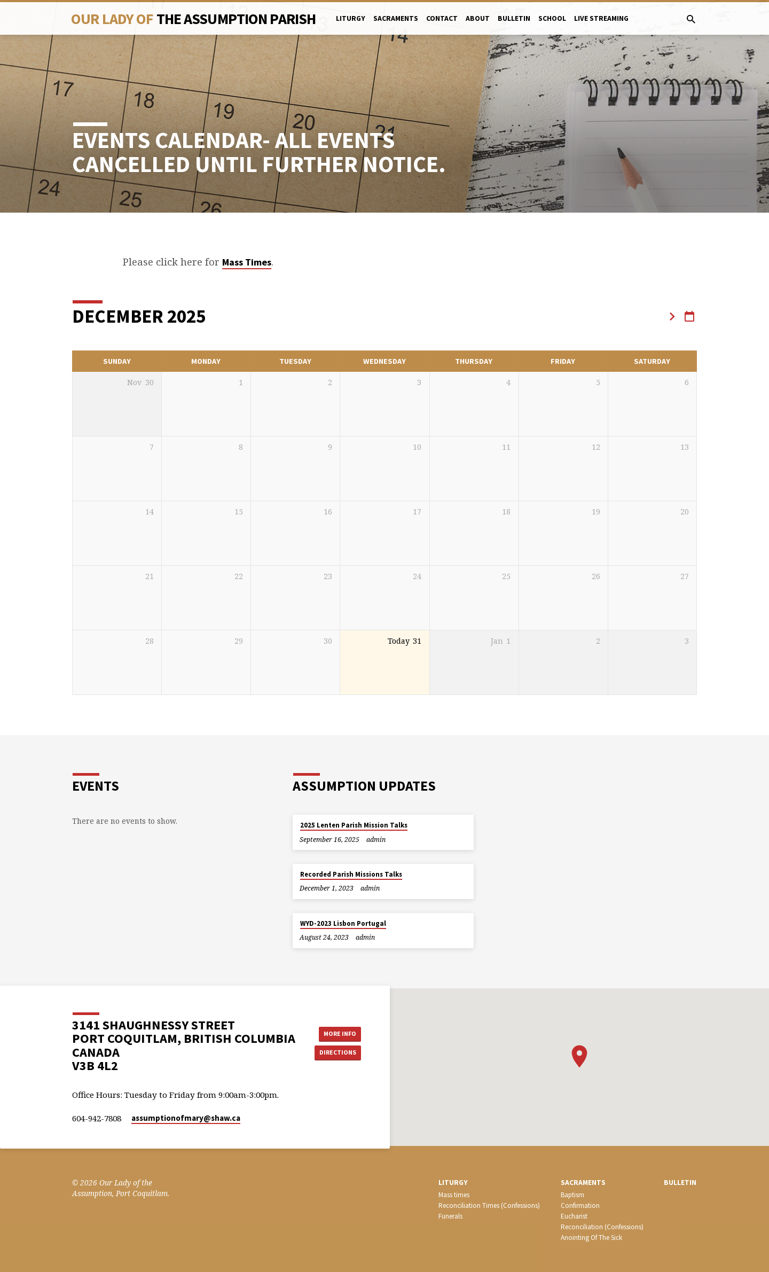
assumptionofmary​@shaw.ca (185, 1118)
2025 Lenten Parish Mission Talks (353, 825)
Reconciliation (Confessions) (602, 1226)
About (478, 18)
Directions (337, 1053)
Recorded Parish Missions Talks (351, 874)
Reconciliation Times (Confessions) (489, 1205)
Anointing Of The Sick (591, 1237)
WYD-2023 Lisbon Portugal (343, 923)
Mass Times (246, 262)
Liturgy (350, 18)
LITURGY (453, 1182)
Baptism (572, 1194)
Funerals (450, 1216)
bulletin (514, 18)
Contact (442, 18)
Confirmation (580, 1205)
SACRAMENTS (583, 1182)
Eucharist (574, 1216)
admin (376, 839)
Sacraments (395, 18)
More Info (337, 1032)
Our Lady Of (193, 18)
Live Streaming (601, 18)
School (552, 18)
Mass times (453, 1194)
